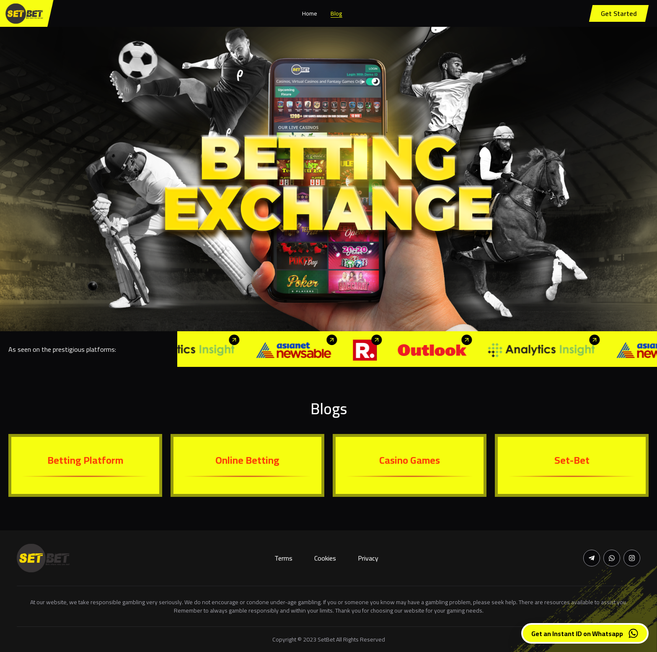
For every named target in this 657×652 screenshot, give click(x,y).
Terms (283, 558)
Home (309, 13)
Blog (336, 13)
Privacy (368, 558)
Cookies (325, 558)
